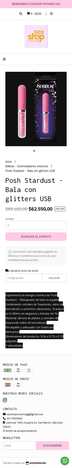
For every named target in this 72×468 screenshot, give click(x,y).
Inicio (9, 161)
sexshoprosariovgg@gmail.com (23, 414)
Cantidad (9, 219)
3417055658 (12, 418)
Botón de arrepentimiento (20, 430)
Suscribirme (52, 445)
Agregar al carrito (36, 236)
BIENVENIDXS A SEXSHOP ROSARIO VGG (36, 4)
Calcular (54, 278)
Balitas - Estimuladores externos (27, 166)
